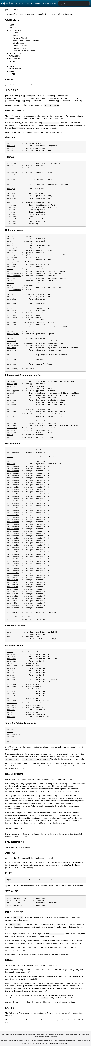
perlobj (10, 285)
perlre (9, 271)
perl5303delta (13, 468)
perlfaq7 (12, 219)
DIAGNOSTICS (15, 69)
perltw (9, 639)
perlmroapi (11, 400)
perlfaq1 (12, 205)
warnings (59, 766)
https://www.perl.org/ (56, 118)
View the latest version (66, 14)
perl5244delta (13, 496)
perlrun (10, 148)
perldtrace (11, 364)
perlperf (10, 184)
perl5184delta (13, 529)
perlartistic (12, 617)
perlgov (10, 435)
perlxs (9, 388)
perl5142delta (13, 552)
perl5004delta (13, 608)
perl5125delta (13, 559)
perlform (10, 283)
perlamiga (11, 654)
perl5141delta (13, 554)
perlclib (10, 393)
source (11, 10)
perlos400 (11, 693)
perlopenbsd (12, 687)
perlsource (11, 423)
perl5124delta (13, 561)
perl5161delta (13, 543)
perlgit (10, 437)
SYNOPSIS (13, 28)
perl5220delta (13, 517)
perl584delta (12, 589)
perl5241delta (13, 503)
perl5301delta (13, 473)
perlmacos (11, 680)
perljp (9, 634)
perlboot (10, 730)
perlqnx (10, 698)
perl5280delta (13, 485)
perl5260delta (13, 494)
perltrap (10, 196)
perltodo (10, 736)
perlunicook (12, 318)
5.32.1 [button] (29, 3)
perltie (10, 287)
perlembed (11, 381)
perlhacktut (12, 428)
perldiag (10, 260)
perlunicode (12, 315)
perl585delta (12, 587)
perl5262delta (13, 489)
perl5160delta (13, 545)
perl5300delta (13, 475)
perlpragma (11, 350)
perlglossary (12, 369)
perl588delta (12, 580)
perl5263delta (13, 487)
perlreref (11, 278)
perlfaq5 (12, 214)
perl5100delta (13, 575)
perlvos (10, 714)
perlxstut (11, 386)
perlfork (10, 297)
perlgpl (10, 619)
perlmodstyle (12, 343)
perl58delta (12, 598)
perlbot (10, 732)
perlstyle (11, 189)
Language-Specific (20, 46)
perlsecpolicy (13, 334)
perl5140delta (13, 557)
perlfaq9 (12, 224)
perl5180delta (13, 536)
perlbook (10, 450)
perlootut (11, 179)
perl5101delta (13, 573)
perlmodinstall (13, 345)
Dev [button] (37, 3)
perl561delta (12, 601)
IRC (25, 1043)
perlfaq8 (12, 221)
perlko (9, 637)
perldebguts (12, 384)
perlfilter (11, 359)
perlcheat (11, 193)
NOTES (12, 74)
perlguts (10, 395)
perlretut (11, 175)
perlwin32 (11, 717)
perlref (10, 280)
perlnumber (11, 299)
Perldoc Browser (12, 3)
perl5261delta (13, 492)
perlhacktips (12, 430)
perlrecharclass (14, 276)
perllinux (11, 677)
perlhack (10, 421)
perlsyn (10, 236)
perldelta (11, 464)
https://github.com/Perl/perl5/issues (64, 998)
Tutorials (16, 35)
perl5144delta (13, 547)
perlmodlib (11, 341)
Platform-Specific (19, 48)
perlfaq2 (12, 207)
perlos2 (10, 689)
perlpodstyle (12, 257)
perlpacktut (14, 250)
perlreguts (11, 405)
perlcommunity (13, 452)
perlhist (10, 461)
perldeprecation (14, 262)
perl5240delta (13, 506)
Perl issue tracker (75, 1040)
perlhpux (10, 670)
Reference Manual (20, 38)
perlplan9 (11, 696)
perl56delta (12, 603)
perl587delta (12, 582)
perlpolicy (11, 432)
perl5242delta (13, 501)
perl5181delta (13, 533)
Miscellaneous (18, 43)
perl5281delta (13, 482)
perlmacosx (11, 682)
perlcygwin (11, 661)
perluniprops (12, 322)
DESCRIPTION (15, 53)
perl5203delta (13, 519)
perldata (10, 239)
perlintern (11, 412)
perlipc (10, 294)
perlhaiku (11, 668)
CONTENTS (12, 19)
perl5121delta (13, 568)
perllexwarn (12, 264)
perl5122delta (13, 566)
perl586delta (12, 584)
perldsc (10, 166)
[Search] (74, 3)
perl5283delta (13, 478)
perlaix (10, 652)
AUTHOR (12, 61)
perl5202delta (13, 522)
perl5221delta (13, 515)
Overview (16, 33)
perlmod (10, 338)
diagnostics (59, 934)
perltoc (10, 150)
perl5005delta (13, 605)
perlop (9, 241)
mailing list (87, 1040)
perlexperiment (13, 612)
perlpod (10, 253)
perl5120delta (13, 571)
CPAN (16, 10)
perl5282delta (13, 480)
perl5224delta (13, 508)
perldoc (10, 457)
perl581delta (12, 596)
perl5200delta (13, 526)
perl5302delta (13, 471)
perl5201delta (13, 524)
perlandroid (12, 656)
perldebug (11, 267)
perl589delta (12, 577)
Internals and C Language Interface (26, 41)
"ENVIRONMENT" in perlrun (19, 847)
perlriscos (11, 701)
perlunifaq (11, 320)
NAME (11, 25)
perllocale (11, 311)
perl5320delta (13, 466)
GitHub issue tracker (58, 1034)
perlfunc (10, 246)
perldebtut (11, 198)
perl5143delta (13, 550)
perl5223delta (13, 510)
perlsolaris (12, 703)
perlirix (10, 675)
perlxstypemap (13, 391)
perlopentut (14, 248)
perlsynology (12, 707)
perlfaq (10, 203)
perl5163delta (13, 538)
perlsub (10, 243)
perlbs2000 (11, 659)
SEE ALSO (13, 66)
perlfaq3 (12, 210)
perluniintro (12, 313)
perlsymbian (12, 705)
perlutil (10, 355)
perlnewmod (11, 348)
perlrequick (12, 173)
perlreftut (11, 163)
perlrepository (13, 734)
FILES (11, 64)
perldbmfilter (15, 290)
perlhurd (10, 673)
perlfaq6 (12, 217)
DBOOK (32, 1034)
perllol (10, 168)
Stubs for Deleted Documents (24, 51)
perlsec (10, 331)
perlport (10, 308)
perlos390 (11, 691)
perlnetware (12, 684)
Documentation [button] (49, 3)
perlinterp (11, 425)
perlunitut (11, 325)
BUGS (11, 71)
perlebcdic (11, 327)
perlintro (11, 146)
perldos (10, 663)
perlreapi (11, 402)
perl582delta (12, 594)
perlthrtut (11, 304)
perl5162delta (13, 540)
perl (6, 10)
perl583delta (12, 591)
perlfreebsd (12, 666)
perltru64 (11, 710)
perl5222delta (13, 513)
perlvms (10, 712)
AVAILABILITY (14, 56)
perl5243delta (13, 499)
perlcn (9, 632)
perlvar (10, 269)
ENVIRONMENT (15, 59)
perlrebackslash (14, 273)
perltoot (10, 741)
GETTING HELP (15, 30)
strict (47, 766)
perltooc (10, 739)
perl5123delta (13, 564)
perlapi (10, 409)
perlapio (10, 416)
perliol (10, 414)
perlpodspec (12, 255)
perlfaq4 (12, 212)
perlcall (10, 398)
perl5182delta (13, 531)
